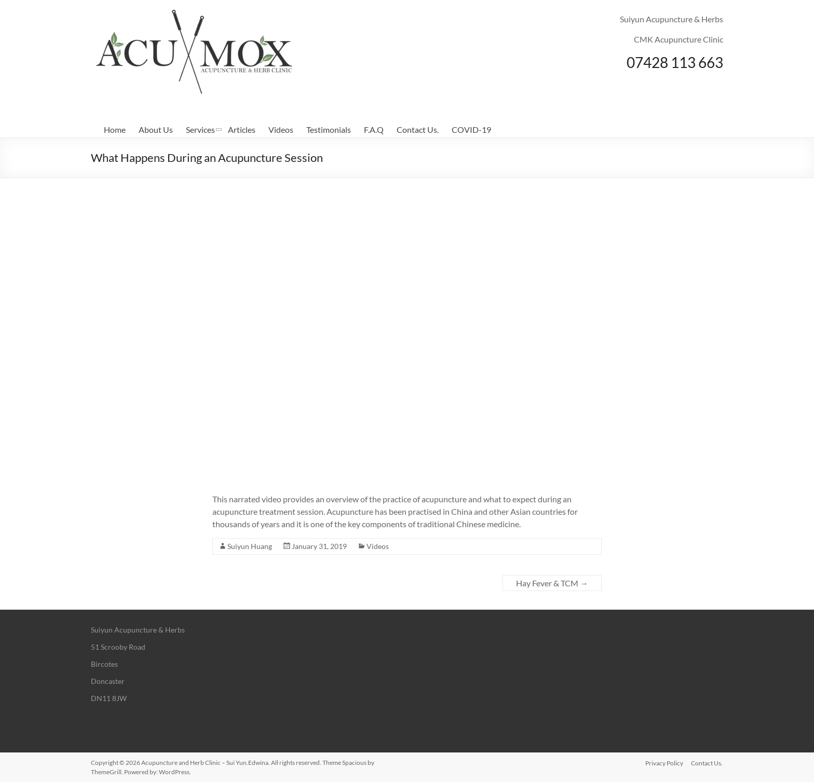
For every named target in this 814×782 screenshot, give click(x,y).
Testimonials (328, 129)
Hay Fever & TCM (552, 583)
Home (115, 129)
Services (200, 129)
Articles (241, 129)
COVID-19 (471, 129)
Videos (280, 129)
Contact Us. (418, 129)
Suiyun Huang (249, 546)
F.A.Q (374, 129)
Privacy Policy (664, 762)
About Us (156, 129)
